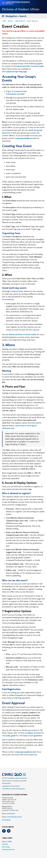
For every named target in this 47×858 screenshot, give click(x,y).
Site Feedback (6, 820)
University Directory (8, 849)
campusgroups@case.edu (25, 138)
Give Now (5, 844)
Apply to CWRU (7, 841)
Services (10, 21)
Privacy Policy (15, 786)
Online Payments (16, 695)
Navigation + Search (13, 16)
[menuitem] (23, 841)
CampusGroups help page (16, 71)
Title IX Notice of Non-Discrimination (13, 789)
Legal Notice (6, 786)
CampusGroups (20, 21)
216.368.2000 (6, 783)
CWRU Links (7, 838)
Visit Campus (6, 847)
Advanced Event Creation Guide (30, 66)
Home (4, 21)
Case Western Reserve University (17, 778)
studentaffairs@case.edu (14, 817)
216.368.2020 (11, 813)
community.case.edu (15, 94)
